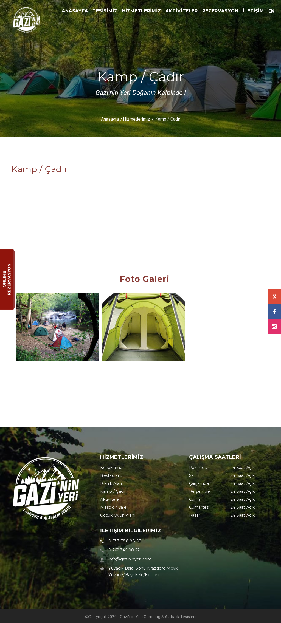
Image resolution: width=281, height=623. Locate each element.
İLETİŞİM (253, 10)
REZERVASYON (220, 10)
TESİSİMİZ (105, 10)
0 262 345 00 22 (124, 550)
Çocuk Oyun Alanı (117, 515)
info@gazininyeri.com (129, 559)
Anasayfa (110, 119)
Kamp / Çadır (113, 491)
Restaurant (111, 475)
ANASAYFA (75, 10)
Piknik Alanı (111, 483)
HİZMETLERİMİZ (141, 10)
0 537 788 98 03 (124, 541)
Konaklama (111, 467)
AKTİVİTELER (181, 10)
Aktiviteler (110, 499)
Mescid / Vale (113, 507)
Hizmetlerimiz (136, 119)
